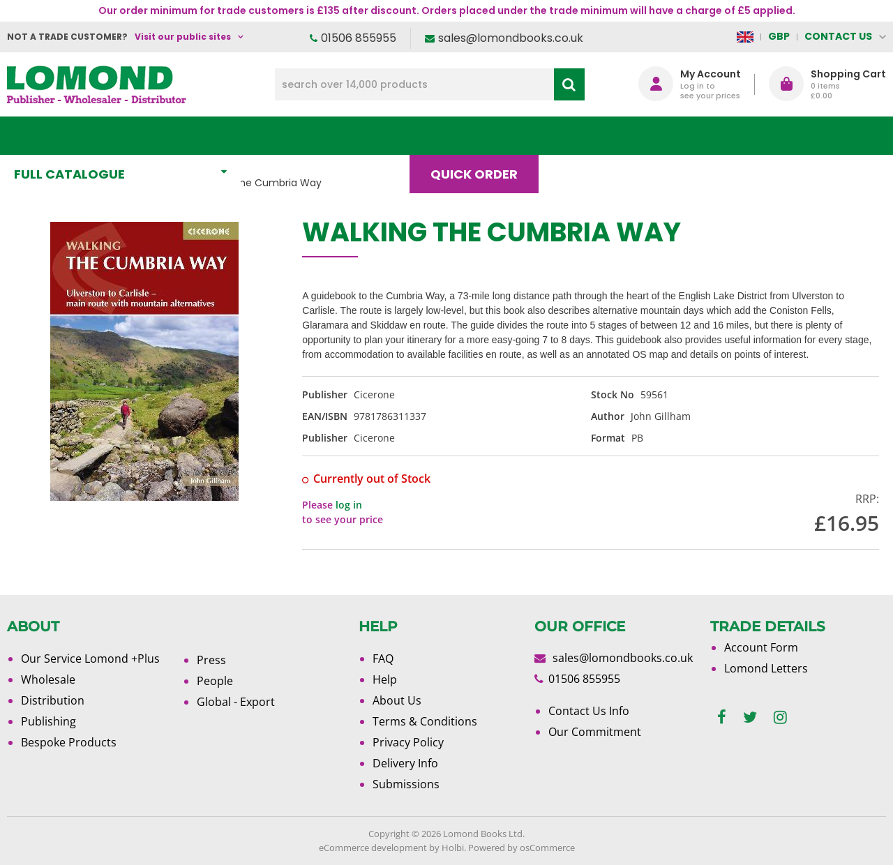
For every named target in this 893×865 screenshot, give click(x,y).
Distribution (52, 700)
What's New (310, 135)
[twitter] (750, 717)
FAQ (383, 658)
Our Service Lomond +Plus (90, 658)
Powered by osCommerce (521, 847)
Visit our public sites (183, 37)
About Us (675, 135)
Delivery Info (405, 763)
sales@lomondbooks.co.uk (510, 38)
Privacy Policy (408, 742)
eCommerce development (373, 847)
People (215, 681)
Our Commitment (594, 731)
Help (385, 679)
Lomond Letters (766, 668)
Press (211, 660)
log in (349, 504)
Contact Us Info (588, 711)
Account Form (761, 647)
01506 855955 (358, 38)
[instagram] (780, 717)
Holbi (453, 847)
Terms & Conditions (425, 721)
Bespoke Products (69, 742)
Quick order (480, 135)
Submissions (406, 784)
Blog (583, 135)
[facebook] (721, 717)
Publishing (48, 721)
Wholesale (48, 679)
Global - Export (236, 701)
